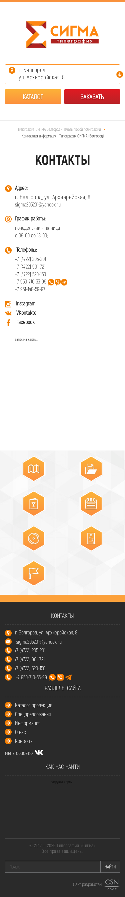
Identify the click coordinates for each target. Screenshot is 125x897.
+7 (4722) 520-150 (30, 274)
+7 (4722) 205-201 (30, 259)
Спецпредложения (33, 714)
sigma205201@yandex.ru (38, 204)
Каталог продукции (33, 705)
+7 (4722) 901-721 (30, 266)
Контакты (24, 741)
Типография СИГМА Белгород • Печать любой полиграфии (60, 129)
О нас (20, 732)
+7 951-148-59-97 (30, 289)
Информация (27, 723)
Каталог (33, 97)
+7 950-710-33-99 (30, 281)
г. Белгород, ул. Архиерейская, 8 (46, 632)
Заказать (92, 97)
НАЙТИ (110, 866)
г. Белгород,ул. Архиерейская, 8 (42, 73)
